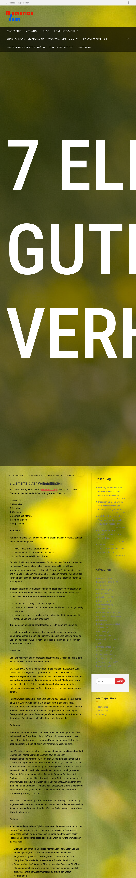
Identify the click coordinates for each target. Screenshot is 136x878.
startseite (102, 635)
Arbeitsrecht (103, 589)
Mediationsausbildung (108, 620)
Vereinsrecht (103, 654)
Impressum (103, 714)
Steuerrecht (103, 639)
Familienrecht (104, 601)
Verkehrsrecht (104, 662)
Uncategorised (104, 651)
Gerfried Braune (17, 479)
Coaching (102, 597)
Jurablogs (102, 718)
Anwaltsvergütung (106, 586)
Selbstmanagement (107, 628)
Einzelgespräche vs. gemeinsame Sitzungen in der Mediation (110, 538)
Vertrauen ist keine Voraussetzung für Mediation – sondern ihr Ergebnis (111, 552)
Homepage (103, 711)
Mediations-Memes (106, 616)
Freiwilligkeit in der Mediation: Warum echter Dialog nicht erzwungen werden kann (111, 524)
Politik (101, 624)
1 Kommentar (69, 479)
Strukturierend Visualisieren (110, 643)
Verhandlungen (53, 479)
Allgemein (102, 582)
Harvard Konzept (49, 493)
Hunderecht (103, 609)
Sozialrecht (103, 632)
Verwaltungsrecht (106, 666)
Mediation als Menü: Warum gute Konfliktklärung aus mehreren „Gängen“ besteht (110, 510)
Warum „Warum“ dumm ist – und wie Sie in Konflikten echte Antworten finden (110, 495)
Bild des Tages (104, 593)
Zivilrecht (102, 670)
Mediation (102, 612)
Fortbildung (103, 605)
